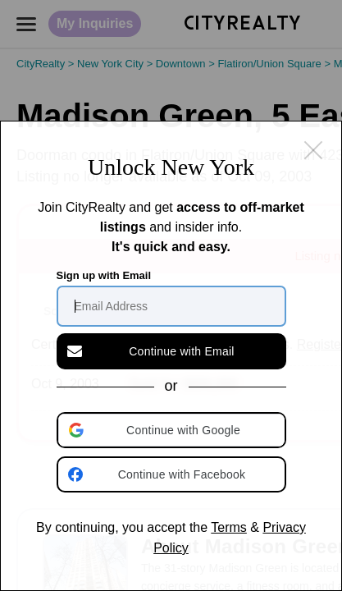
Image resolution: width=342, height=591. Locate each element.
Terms (229, 527)
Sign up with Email (104, 275)
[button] (173, 430)
